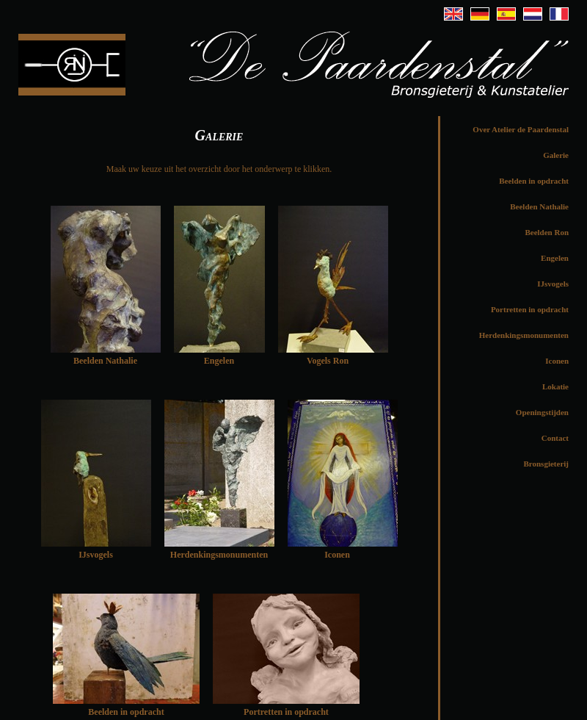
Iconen (557, 360)
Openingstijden (542, 412)
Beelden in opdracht (126, 712)
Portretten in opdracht (530, 309)
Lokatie (555, 386)
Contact (555, 437)
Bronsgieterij (546, 463)
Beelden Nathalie (539, 206)
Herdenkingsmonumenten (524, 335)
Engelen (555, 257)
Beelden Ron (547, 232)
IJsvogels (553, 283)
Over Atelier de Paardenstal (521, 129)
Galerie (556, 155)
